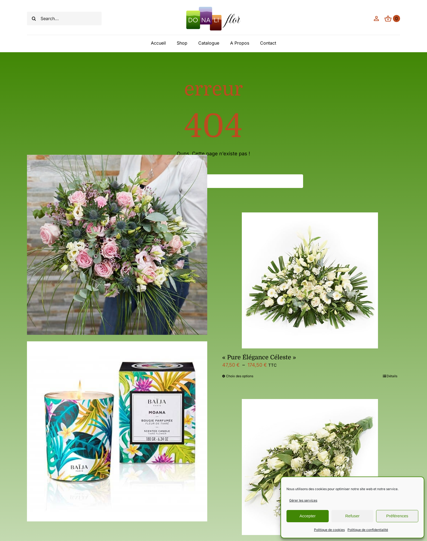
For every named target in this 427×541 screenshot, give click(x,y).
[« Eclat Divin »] (117, 244)
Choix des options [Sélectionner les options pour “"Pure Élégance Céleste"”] (239, 376)
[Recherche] (34, 18)
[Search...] (64, 18)
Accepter (308, 516)
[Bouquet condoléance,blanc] (309, 467)
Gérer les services (303, 500)
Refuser (352, 516)
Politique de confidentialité (367, 530)
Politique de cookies (329, 530)
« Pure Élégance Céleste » (259, 357)
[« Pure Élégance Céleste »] (309, 280)
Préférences (397, 516)
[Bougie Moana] (117, 431)
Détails (392, 376)
